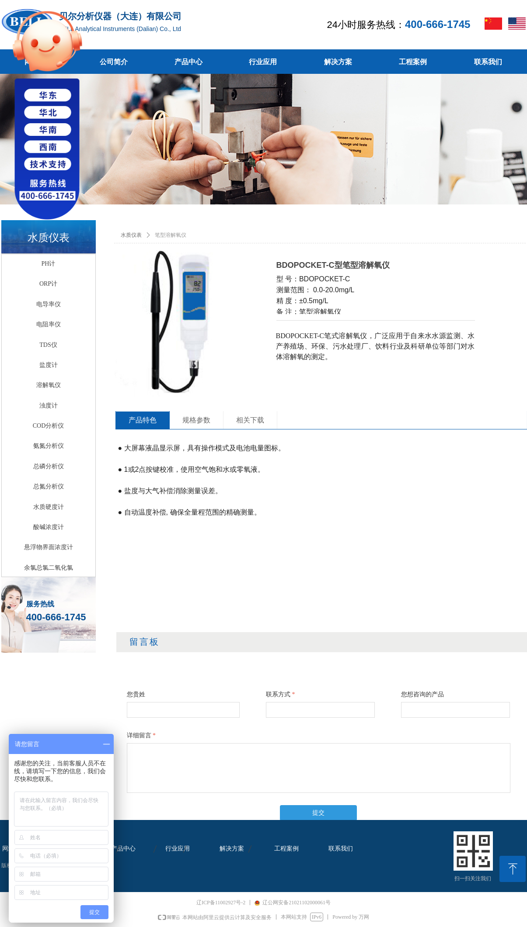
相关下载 (250, 420)
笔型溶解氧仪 (170, 235)
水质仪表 (131, 235)
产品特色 (143, 420)
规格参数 (196, 420)
